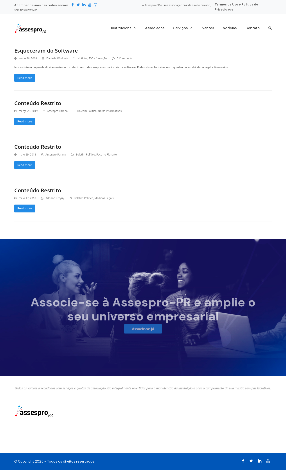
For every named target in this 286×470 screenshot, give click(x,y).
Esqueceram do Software (46, 50)
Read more (24, 78)
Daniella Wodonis (57, 58)
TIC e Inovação (98, 58)
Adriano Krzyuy (54, 198)
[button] (270, 28)
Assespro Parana (57, 111)
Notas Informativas (110, 111)
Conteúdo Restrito (37, 103)
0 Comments (124, 58)
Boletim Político (87, 111)
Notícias (82, 58)
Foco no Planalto (106, 154)
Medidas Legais (104, 198)
